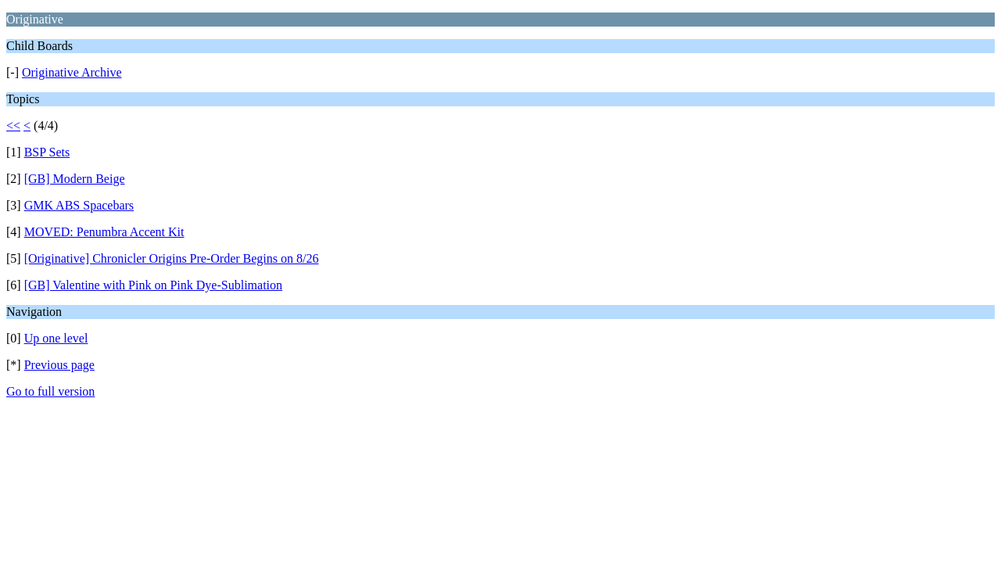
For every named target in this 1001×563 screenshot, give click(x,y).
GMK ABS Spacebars (79, 205)
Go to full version (50, 391)
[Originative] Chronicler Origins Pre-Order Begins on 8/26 (171, 258)
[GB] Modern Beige (74, 178)
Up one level (56, 338)
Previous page (59, 364)
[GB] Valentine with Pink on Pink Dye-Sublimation (153, 285)
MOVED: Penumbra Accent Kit (104, 231)
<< (13, 125)
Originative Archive (72, 72)
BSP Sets (47, 152)
